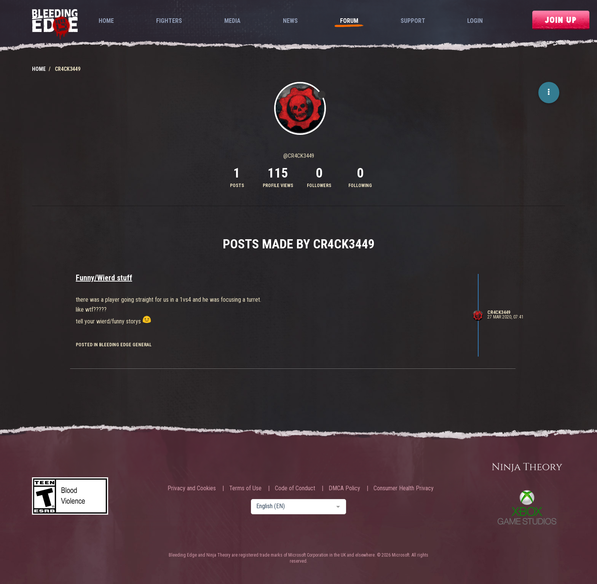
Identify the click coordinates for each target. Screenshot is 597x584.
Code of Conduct (295, 488)
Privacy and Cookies (192, 488)
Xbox (527, 507)
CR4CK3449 (498, 312)
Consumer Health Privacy (404, 488)
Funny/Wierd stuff (104, 277)
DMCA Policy (344, 488)
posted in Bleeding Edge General (114, 344)
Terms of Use (245, 488)
